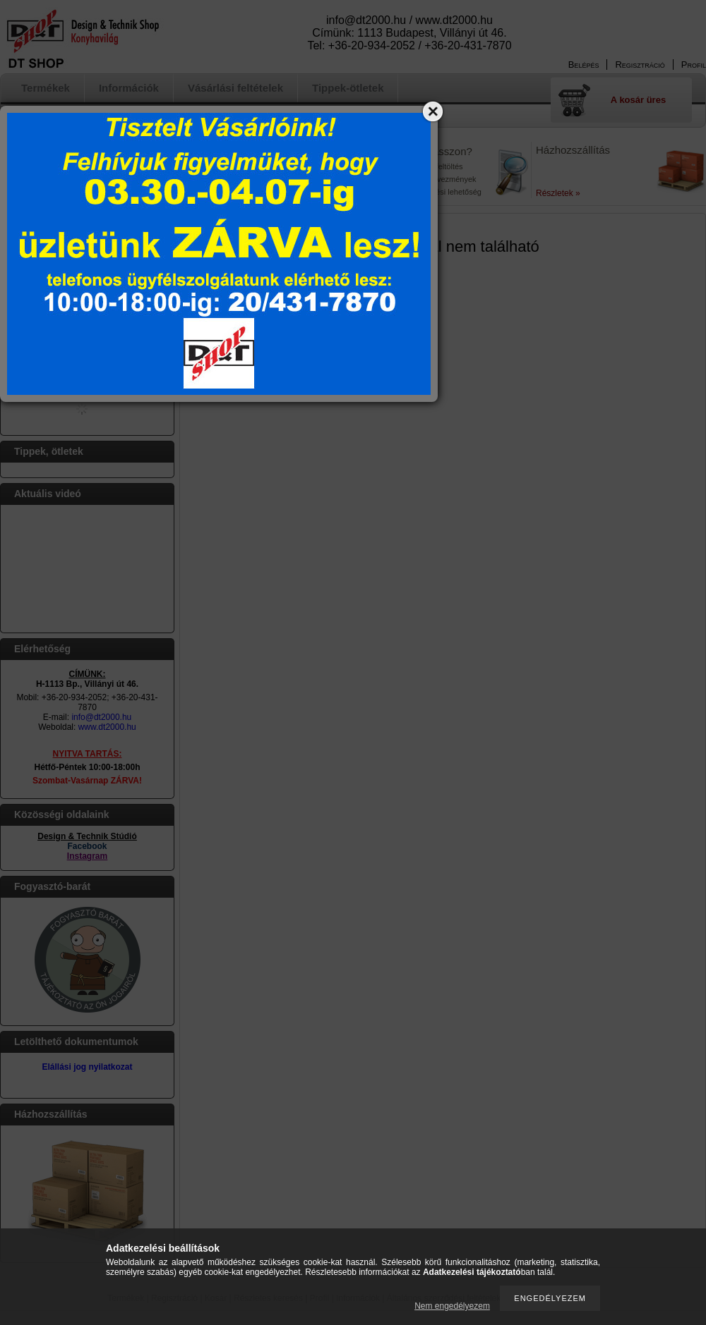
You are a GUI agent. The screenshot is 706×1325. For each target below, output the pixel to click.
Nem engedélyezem (452, 1306)
